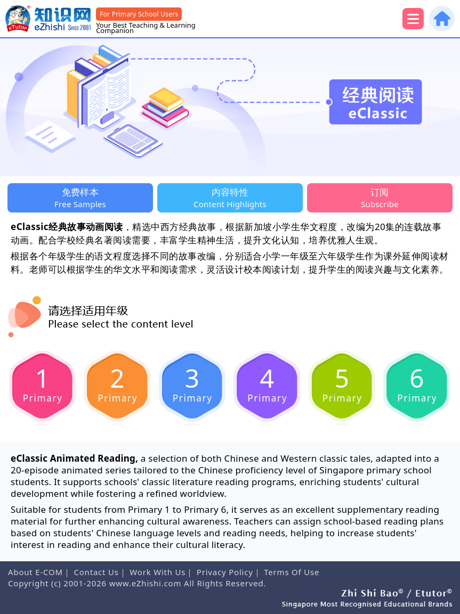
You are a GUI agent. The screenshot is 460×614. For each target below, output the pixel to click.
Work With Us (157, 572)
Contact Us (96, 572)
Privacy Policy (225, 572)
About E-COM (35, 572)
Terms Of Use (291, 572)
